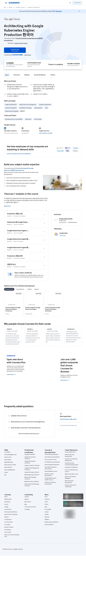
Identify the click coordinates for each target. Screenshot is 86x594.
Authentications (38, 108)
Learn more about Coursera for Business (19, 154)
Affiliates (47, 521)
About (7, 75)
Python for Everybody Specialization (50, 485)
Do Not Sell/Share (49, 526)
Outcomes (16, 75)
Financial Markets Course (51, 473)
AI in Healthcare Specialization (52, 464)
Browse (11, 7)
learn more (74, 427)
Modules (26, 75)
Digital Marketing (8, 464)
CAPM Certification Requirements (69, 457)
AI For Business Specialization (52, 459)
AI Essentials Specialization (51, 456)
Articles (47, 516)
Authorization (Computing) (11, 111)
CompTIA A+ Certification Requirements (71, 461)
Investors (47, 501)
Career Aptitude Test (70, 454)
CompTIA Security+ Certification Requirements (71, 466)
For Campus (7, 526)
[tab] (9, 289)
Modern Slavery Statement (51, 524)
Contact (47, 514)
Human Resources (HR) (10, 467)
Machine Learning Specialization (49, 476)
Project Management (9, 472)
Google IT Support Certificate (32, 467)
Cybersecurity (8, 459)
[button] (22, 111)
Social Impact (7, 532)
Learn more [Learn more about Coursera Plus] (11, 376)
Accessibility (48, 511)
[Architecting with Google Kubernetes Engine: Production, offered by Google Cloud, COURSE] (13, 309)
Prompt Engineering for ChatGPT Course (50, 481)
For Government (8, 524)
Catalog (6, 509)
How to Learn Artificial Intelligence (70, 479)
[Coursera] (14, 2)
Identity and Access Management (27, 104)
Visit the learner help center (68, 421)
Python (6, 474)
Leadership (7, 504)
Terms (46, 504)
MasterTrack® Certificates (11, 516)
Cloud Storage (37, 119)
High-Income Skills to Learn (71, 476)
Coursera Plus (7, 511)
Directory (47, 519)
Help (46, 509)
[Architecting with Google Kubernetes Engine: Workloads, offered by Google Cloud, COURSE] (53, 309)
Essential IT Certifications (71, 469)
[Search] (70, 3)
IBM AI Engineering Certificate (32, 477)
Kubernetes (28, 119)
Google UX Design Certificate (32, 474)
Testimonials (54, 75)
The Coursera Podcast (30, 509)
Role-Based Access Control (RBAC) (13, 119)
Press (46, 499)
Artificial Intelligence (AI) (10, 457)
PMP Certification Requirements (69, 483)
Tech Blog (27, 511)
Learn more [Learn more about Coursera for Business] (64, 382)
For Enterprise (8, 521)
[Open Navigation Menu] (6, 3)
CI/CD (46, 108)
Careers (6, 506)
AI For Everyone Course (50, 461)
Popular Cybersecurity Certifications (70, 488)
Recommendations (40, 75)
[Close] (79, 11)
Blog (26, 506)
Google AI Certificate (30, 456)
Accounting (7, 454)
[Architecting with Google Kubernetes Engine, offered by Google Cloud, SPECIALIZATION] (33, 308)
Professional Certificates (10, 514)
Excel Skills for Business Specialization (51, 470)
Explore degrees (39, 376)
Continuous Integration (11, 108)
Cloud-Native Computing (25, 108)
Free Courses (7, 534)
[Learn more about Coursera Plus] (27, 55)
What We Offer (8, 501)
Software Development (34, 7)
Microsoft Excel (8, 469)
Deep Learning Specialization (52, 466)
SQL (5, 477)
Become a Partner (8, 529)
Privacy (46, 506)
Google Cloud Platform (11, 104)
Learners (27, 499)
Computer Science (20, 7)
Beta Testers (28, 504)
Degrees (6, 519)
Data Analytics (7, 462)
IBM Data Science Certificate (32, 483)
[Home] (4, 7)
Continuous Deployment (45, 104)
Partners (27, 501)
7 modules (10, 63)
